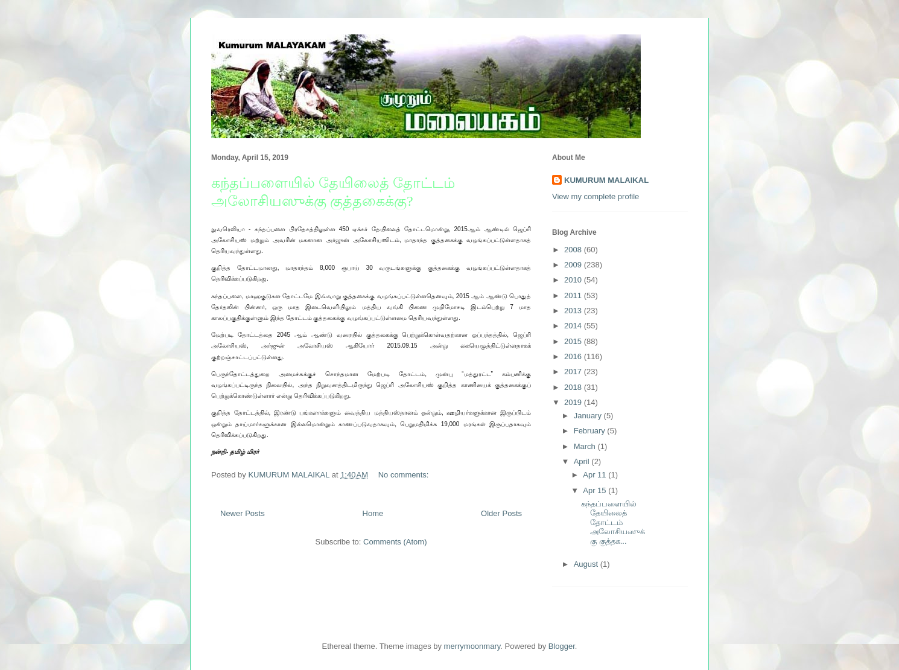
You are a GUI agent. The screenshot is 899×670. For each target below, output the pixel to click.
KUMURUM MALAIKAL (606, 180)
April (583, 461)
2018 (574, 387)
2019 (574, 402)
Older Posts (501, 513)
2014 (574, 325)
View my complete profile (595, 196)
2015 (574, 341)
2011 (574, 295)
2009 (574, 264)
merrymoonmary (472, 646)
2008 (574, 249)
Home (373, 513)
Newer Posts (242, 513)
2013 (574, 310)
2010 (574, 279)
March (586, 446)
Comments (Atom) (395, 541)
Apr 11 (595, 474)
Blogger (561, 646)
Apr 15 (595, 490)
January (589, 415)
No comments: (404, 474)
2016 (574, 356)
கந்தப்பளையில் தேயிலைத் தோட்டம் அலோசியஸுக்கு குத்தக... (613, 522)
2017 (574, 371)
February (591, 430)
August (587, 564)
